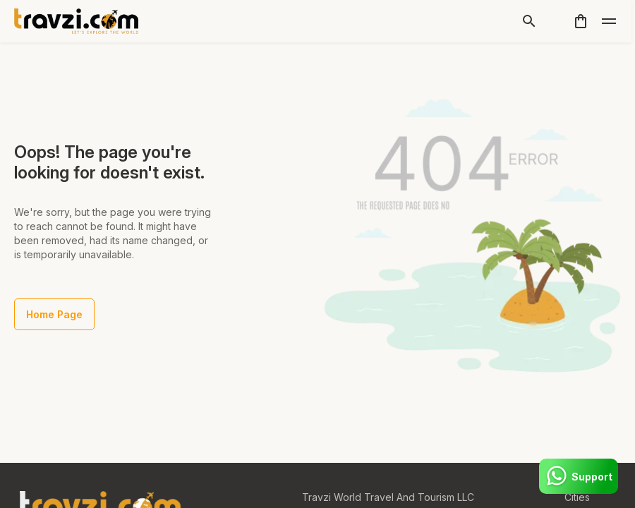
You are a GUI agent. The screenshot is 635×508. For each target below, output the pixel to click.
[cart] (580, 21)
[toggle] (608, 21)
